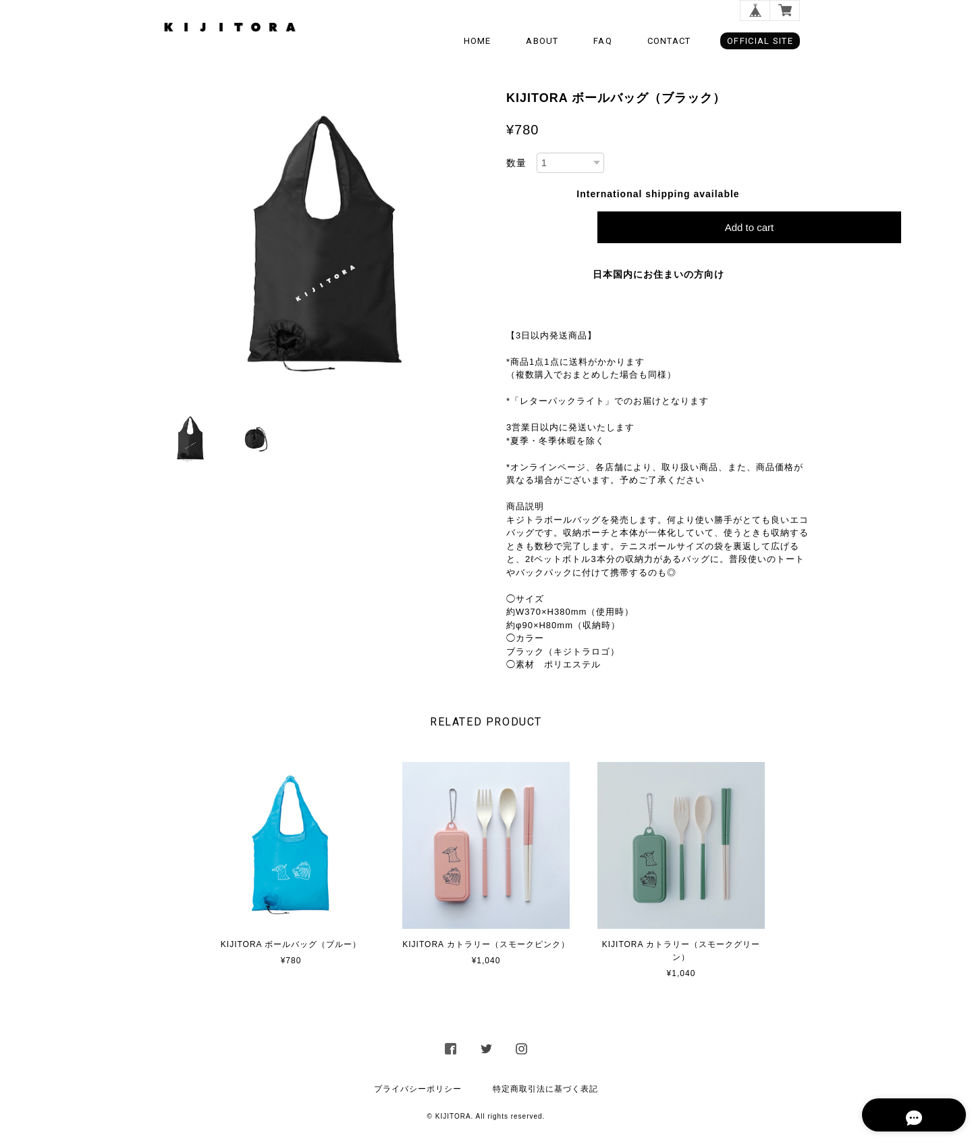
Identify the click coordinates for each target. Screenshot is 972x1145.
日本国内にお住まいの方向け (658, 274)
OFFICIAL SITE (760, 41)
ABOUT (542, 41)
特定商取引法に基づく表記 (545, 1089)
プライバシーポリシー (418, 1089)
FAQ (602, 41)
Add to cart (749, 227)
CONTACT (669, 41)
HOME (477, 41)
